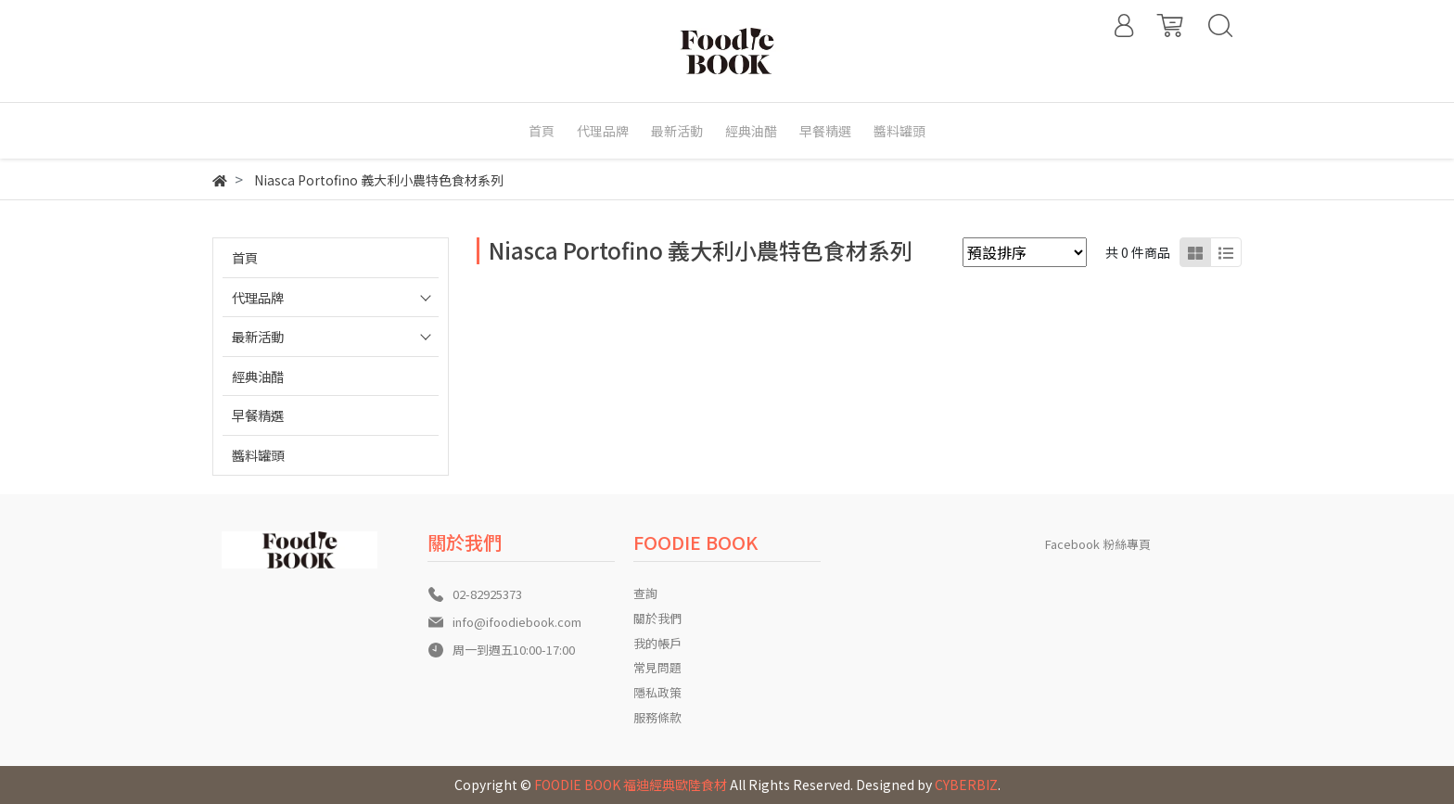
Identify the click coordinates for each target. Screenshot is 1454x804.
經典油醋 (258, 376)
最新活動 (258, 336)
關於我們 (657, 618)
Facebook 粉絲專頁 (1098, 544)
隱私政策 (657, 692)
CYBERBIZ (966, 784)
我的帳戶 (657, 643)
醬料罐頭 (258, 455)
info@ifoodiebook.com (517, 622)
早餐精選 (258, 415)
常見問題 (657, 667)
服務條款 (657, 717)
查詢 (645, 593)
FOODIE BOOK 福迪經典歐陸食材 (630, 784)
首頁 (245, 257)
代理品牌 (258, 297)
